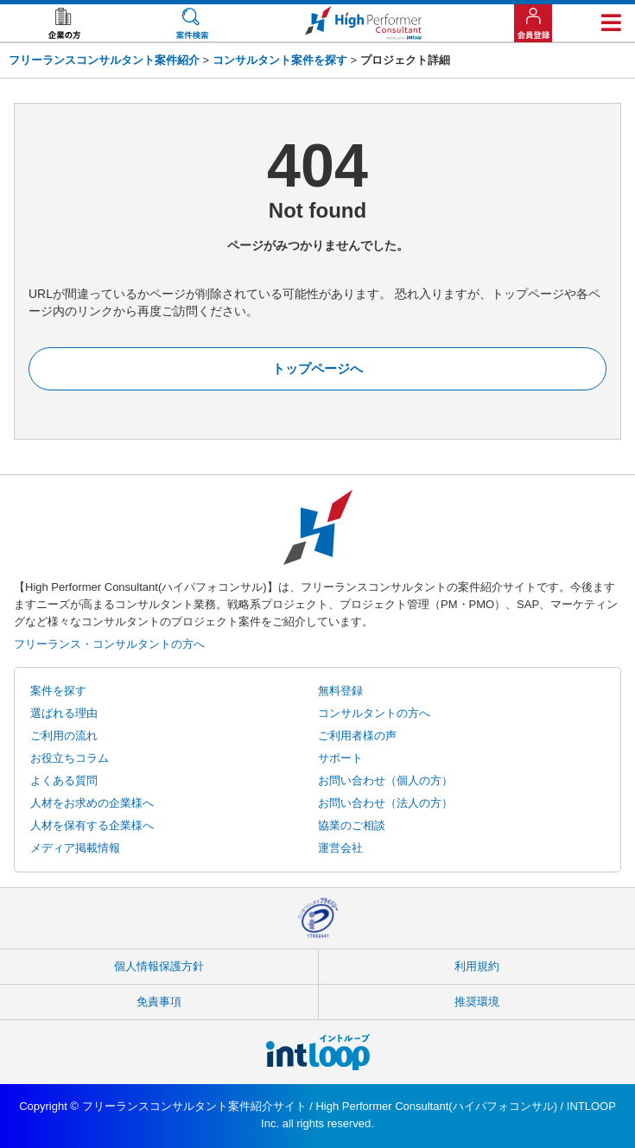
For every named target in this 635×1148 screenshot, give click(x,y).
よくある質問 (64, 780)
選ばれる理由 (64, 713)
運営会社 (340, 847)
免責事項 (159, 1001)
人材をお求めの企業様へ (92, 802)
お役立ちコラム (69, 758)
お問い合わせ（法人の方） (385, 802)
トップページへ (317, 368)
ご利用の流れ (64, 735)
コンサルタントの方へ (374, 713)
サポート (340, 758)
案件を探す (58, 690)
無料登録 (340, 690)
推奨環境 (476, 1001)
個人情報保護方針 (159, 966)
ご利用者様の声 (357, 735)
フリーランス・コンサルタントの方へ (109, 643)
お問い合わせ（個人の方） (385, 780)
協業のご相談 (351, 825)
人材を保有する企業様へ (92, 825)
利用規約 (476, 966)
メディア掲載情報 (75, 847)
